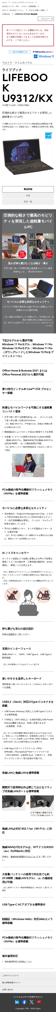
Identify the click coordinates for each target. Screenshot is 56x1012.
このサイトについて (10, 975)
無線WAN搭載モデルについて (25, 857)
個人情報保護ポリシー (11, 982)
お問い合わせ (7, 989)
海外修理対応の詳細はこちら (18, 962)
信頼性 (11, 634)
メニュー (45, 19)
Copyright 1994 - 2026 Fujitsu (28, 1008)
